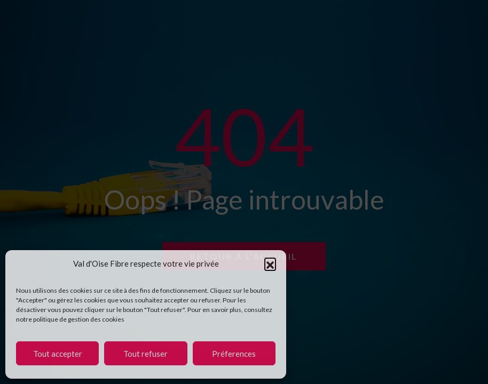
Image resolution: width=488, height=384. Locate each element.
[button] (270, 263)
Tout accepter (57, 353)
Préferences (234, 353)
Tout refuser (145, 353)
